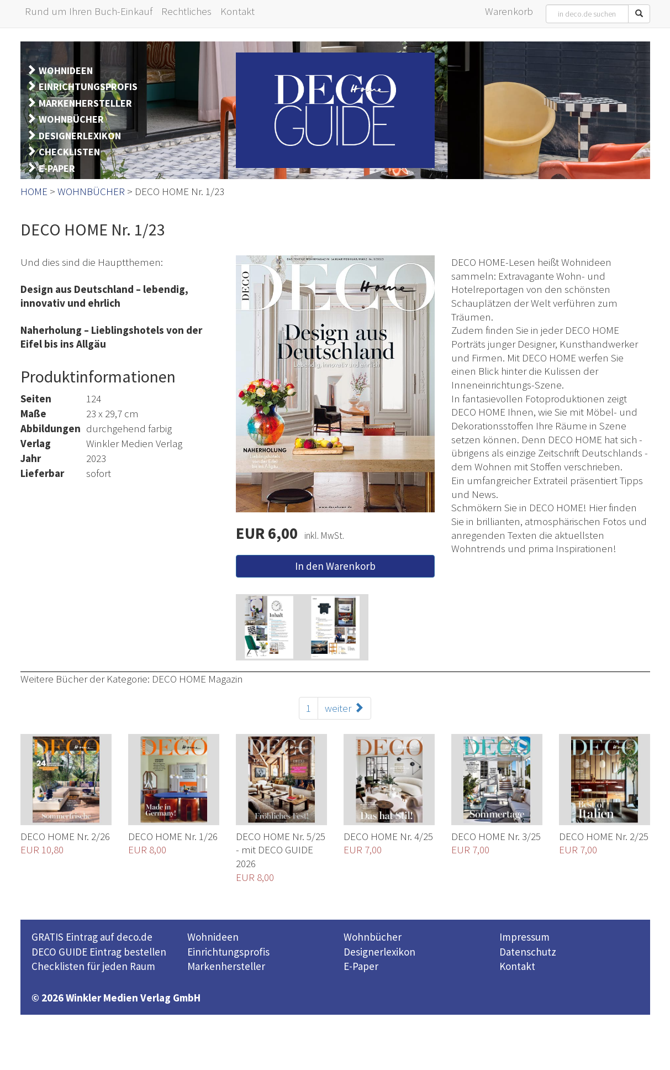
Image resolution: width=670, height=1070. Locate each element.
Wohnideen (213, 936)
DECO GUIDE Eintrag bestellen (98, 951)
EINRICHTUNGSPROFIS (88, 86)
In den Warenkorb (335, 566)
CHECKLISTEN (69, 151)
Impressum (524, 936)
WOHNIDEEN (66, 70)
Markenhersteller (226, 966)
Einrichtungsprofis (228, 951)
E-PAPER (57, 168)
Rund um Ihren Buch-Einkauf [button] (88, 11)
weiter (344, 708)
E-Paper (361, 966)
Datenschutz (527, 951)
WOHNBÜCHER (71, 119)
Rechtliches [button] (186, 11)
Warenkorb (509, 11)
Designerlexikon (379, 951)
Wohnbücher (373, 936)
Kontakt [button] (237, 11)
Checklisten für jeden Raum (93, 966)
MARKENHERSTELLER (85, 103)
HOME (34, 191)
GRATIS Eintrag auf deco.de (91, 936)
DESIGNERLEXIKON (80, 135)
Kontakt (517, 966)
